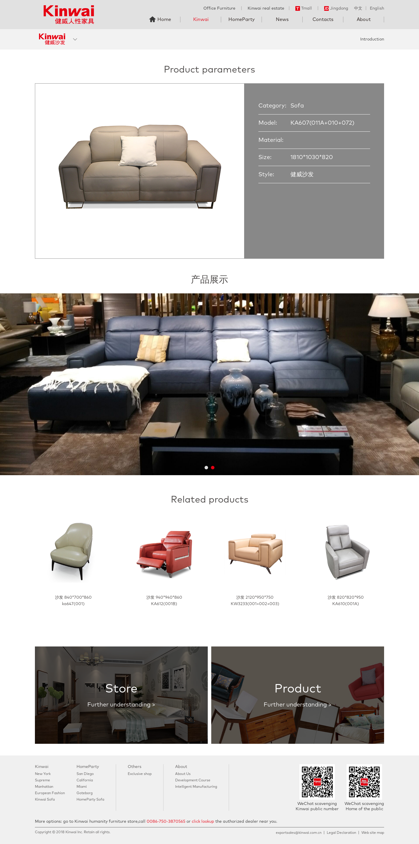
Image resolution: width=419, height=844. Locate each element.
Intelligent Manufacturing (196, 787)
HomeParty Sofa (90, 799)
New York (43, 774)
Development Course (192, 780)
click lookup (203, 822)
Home (164, 19)
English (377, 8)
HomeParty (241, 19)
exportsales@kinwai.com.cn (299, 833)
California (85, 780)
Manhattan (44, 787)
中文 (358, 8)
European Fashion (50, 793)
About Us (183, 774)
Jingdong (336, 8)
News (282, 19)
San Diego (85, 774)
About (364, 19)
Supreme (42, 780)
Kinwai (201, 19)
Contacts (323, 19)
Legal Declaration (341, 833)
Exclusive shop (140, 774)
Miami (82, 787)
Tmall (303, 8)
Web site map (372, 833)
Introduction (372, 39)
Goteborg (85, 793)
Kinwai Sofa (45, 799)
